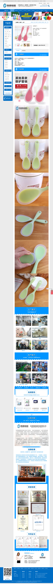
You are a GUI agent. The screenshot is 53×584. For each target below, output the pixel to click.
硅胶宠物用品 (8, 82)
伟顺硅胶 (7, 10)
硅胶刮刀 (6, 41)
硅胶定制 (41, 10)
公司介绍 (25, 10)
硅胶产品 (12, 10)
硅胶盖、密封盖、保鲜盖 (8, 35)
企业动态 (23, 573)
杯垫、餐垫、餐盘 (7, 31)
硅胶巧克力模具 (7, 74)
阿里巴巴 (46, 10)
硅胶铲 (6, 43)
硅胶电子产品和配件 (7, 90)
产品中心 (15, 571)
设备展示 (29, 10)
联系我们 (20, 10)
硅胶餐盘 (6, 62)
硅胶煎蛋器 (6, 38)
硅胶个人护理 (8, 86)
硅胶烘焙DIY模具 (7, 71)
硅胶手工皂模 (7, 76)
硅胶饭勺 (16, 58)
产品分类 (8, 23)
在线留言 (48, 3)
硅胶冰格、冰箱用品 (8, 45)
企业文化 (37, 10)
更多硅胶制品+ (8, 93)
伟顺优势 (42, 568)
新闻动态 (16, 10)
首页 (34, 22)
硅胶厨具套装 (7, 29)
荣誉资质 (33, 10)
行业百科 (23, 577)
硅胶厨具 (7, 27)
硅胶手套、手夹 (7, 33)
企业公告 (30, 577)
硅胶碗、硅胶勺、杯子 (8, 37)
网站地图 (41, 3)
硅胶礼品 (7, 49)
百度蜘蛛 (44, 3)
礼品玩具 (6, 67)
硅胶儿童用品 (8, 58)
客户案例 (46, 568)
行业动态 (23, 574)
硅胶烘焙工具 (7, 79)
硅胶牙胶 (6, 64)
